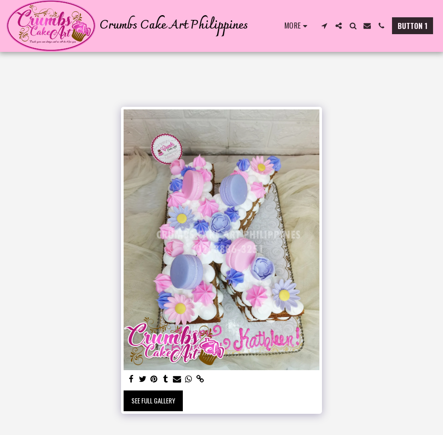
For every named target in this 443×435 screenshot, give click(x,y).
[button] (324, 25)
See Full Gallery (153, 400)
